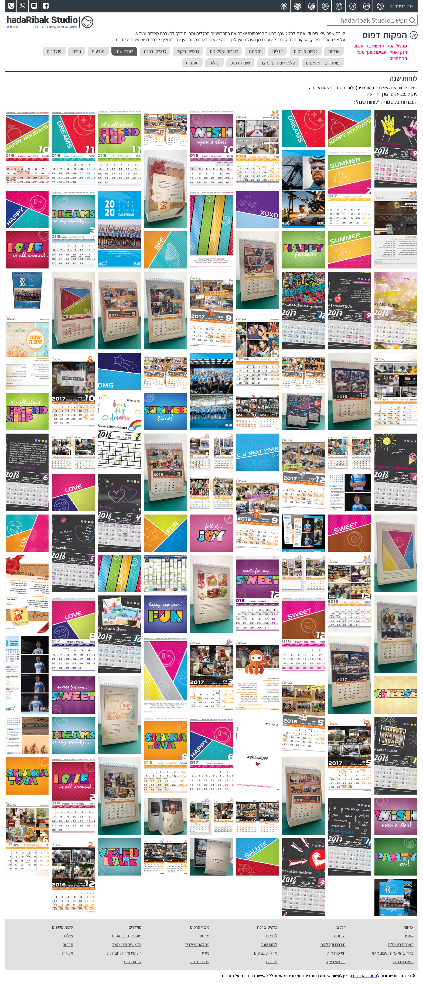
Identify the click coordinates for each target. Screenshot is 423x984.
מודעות (98, 51)
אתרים (409, 936)
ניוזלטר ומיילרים (197, 944)
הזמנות (255, 51)
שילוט (214, 63)
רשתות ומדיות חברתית (124, 953)
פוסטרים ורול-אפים (323, 63)
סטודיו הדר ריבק (363, 976)
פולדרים (54, 51)
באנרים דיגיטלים (401, 944)
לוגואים (271, 936)
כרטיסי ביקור (188, 51)
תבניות (68, 944)
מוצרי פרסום (199, 927)
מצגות (204, 936)
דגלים (277, 51)
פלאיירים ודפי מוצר (278, 63)
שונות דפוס (240, 63)
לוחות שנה (124, 51)
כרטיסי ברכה (155, 51)
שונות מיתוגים (62, 927)
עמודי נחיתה (199, 962)
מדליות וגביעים (265, 953)
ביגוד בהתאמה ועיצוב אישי (393, 953)
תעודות (192, 63)
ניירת (76, 51)
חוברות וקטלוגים (224, 51)
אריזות (334, 51)
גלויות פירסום (306, 51)
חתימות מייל (336, 953)
